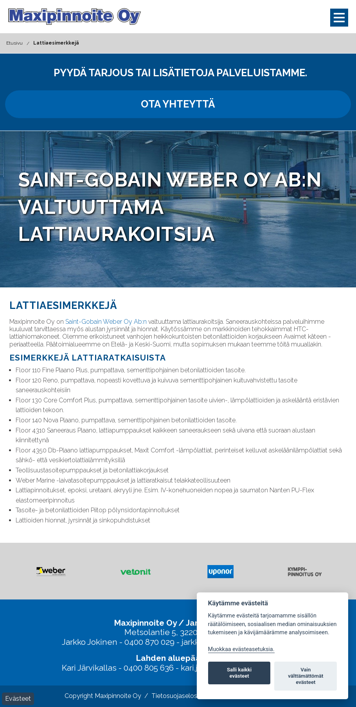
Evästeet (18, 698)
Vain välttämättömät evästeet (305, 676)
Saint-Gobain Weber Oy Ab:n (106, 321)
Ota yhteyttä (178, 104)
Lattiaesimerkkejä (56, 43)
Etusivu (14, 43)
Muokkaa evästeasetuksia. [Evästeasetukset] (241, 649)
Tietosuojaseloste (177, 696)
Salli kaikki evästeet (239, 673)
